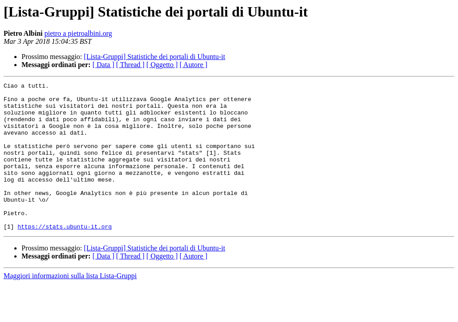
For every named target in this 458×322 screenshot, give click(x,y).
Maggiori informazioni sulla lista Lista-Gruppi (70, 305)
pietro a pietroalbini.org (78, 33)
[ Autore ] (193, 64)
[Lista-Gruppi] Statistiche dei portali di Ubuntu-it (154, 56)
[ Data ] (103, 64)
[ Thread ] (130, 64)
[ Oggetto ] (162, 64)
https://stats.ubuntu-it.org (64, 256)
